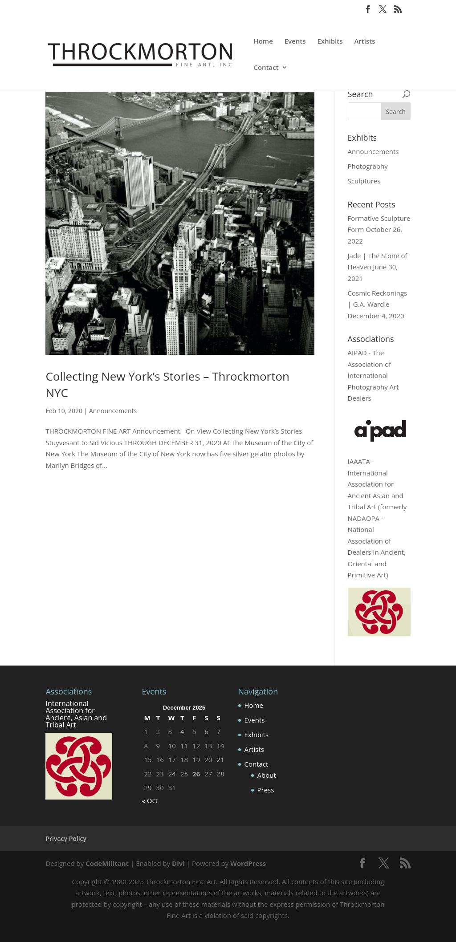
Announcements (113, 410)
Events (295, 41)
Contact (265, 68)
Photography (368, 166)
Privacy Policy (65, 838)
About (266, 775)
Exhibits (329, 41)
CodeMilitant (107, 863)
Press (265, 789)
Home (263, 41)
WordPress (248, 863)
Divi (178, 863)
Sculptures (364, 180)
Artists (364, 41)
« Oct (150, 800)
